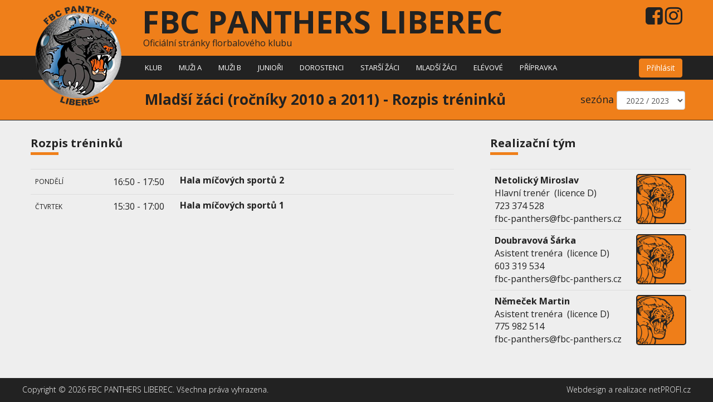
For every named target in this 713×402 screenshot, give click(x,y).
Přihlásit (660, 67)
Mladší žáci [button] (436, 67)
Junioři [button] (270, 67)
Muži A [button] (190, 67)
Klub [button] (153, 67)
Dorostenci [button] (322, 67)
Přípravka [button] (538, 67)
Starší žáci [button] (379, 67)
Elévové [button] (488, 67)
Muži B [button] (229, 67)
